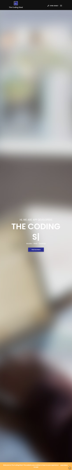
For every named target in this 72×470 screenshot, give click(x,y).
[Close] (36, 467)
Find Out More (36, 189)
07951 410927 (54, 6)
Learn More (64, 465)
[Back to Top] (69, 468)
